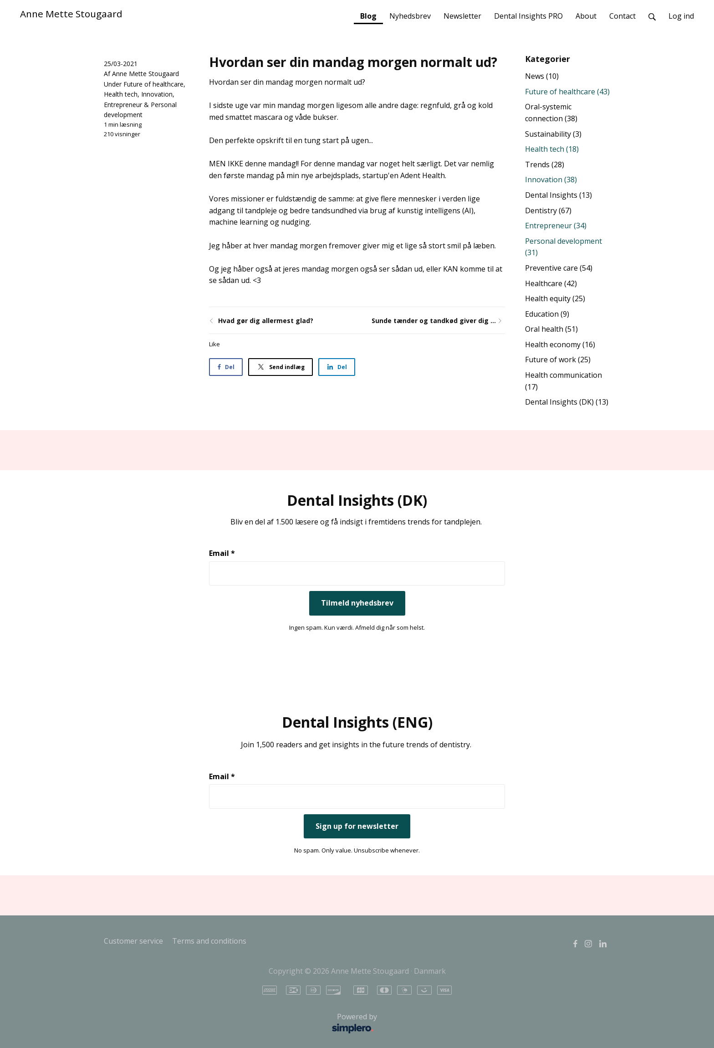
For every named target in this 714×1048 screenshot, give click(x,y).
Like (214, 344)
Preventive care (558, 268)
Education (547, 314)
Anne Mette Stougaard (71, 13)
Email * (222, 553)
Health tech (121, 94)
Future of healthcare (153, 84)
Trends (544, 164)
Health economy (560, 344)
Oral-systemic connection (551, 112)
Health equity (555, 298)
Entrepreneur (123, 104)
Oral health (551, 329)
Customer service (133, 941)
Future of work (558, 359)
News (542, 76)
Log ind (681, 16)
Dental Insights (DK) (566, 402)
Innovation (157, 94)
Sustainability (553, 134)
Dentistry (548, 210)
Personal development (563, 247)
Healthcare (551, 283)
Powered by (243, 1024)
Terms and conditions (209, 941)
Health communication (563, 381)
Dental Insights (558, 195)
